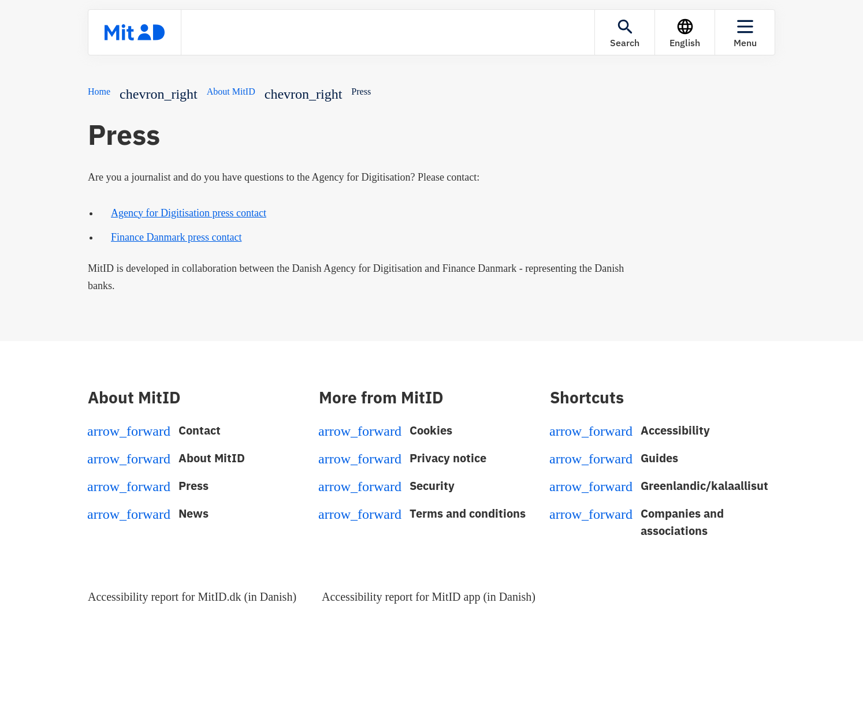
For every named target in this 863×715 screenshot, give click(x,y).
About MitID (231, 91)
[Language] (685, 32)
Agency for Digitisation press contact (188, 213)
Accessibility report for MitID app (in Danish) (428, 596)
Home (99, 91)
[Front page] (134, 32)
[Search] (624, 32)
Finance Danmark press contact (176, 237)
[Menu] (745, 32)
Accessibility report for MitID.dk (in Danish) (192, 596)
